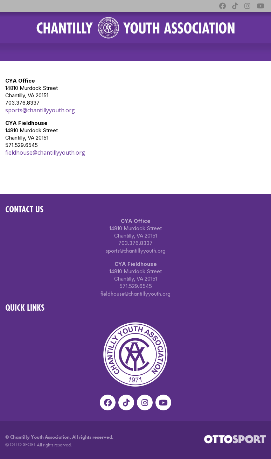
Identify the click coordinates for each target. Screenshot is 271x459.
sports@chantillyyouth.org (40, 110)
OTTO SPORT (23, 444)
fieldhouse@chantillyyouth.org (45, 152)
